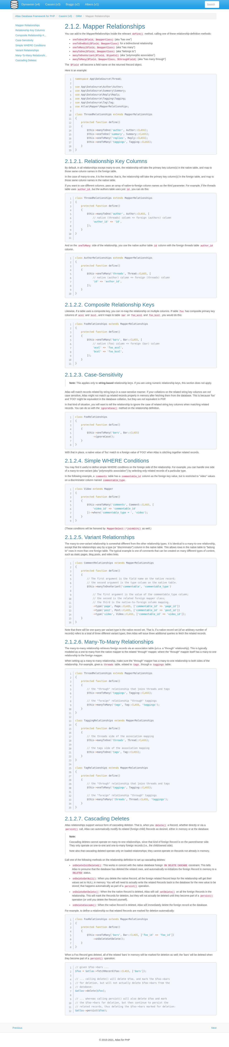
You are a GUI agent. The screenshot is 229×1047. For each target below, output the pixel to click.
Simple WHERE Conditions (30, 45)
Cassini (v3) (52, 4)
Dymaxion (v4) (30, 4)
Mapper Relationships (27, 25)
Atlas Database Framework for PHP (35, 16)
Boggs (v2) (73, 4)
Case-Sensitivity (24, 40)
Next (213, 1027)
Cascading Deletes (25, 60)
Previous (17, 1027)
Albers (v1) (92, 4)
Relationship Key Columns (30, 30)
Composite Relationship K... (30, 35)
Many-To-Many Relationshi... (31, 55)
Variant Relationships (27, 50)
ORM (79, 16)
